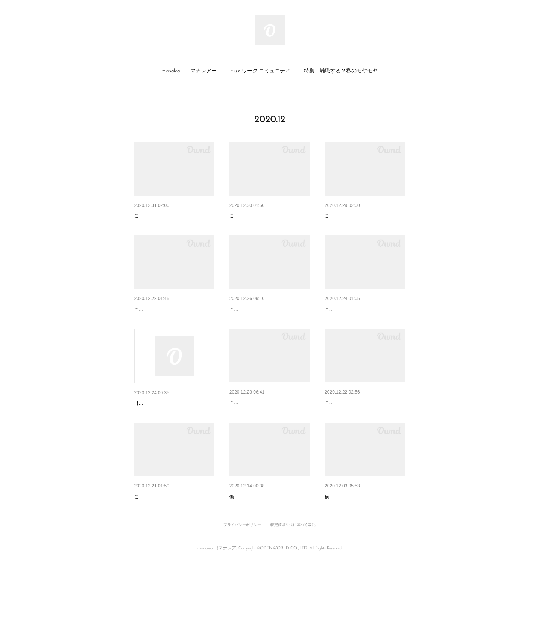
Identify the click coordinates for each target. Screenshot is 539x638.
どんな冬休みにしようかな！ (168, 329)
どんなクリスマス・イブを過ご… (364, 329)
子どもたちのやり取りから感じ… (364, 216)
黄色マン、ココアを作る (258, 329)
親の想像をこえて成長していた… (173, 555)
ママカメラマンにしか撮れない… (364, 555)
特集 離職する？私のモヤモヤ (341, 71)
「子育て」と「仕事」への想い (361, 442)
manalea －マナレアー (189, 71)
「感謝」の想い (152, 216)
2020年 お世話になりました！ (265, 216)
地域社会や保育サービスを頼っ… (268, 555)
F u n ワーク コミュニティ (260, 71)
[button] (189, 71)
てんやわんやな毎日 (253, 442)
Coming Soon (152, 442)
